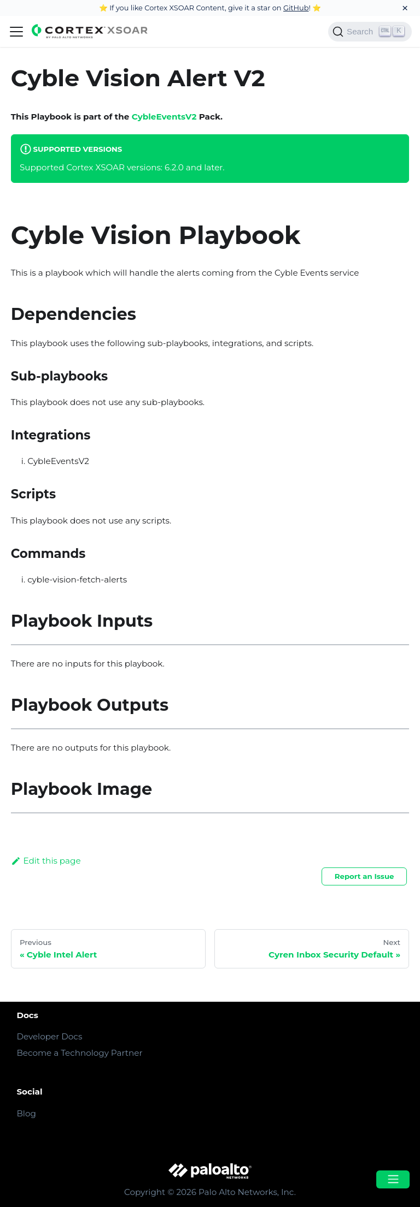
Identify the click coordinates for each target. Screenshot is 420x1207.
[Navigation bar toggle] (16, 31)
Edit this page (46, 860)
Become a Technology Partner (79, 1053)
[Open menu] (392, 1179)
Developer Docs (49, 1036)
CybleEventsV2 (164, 116)
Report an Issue (364, 876)
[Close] (405, 8)
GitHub (296, 7)
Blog (26, 1113)
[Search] (370, 31)
